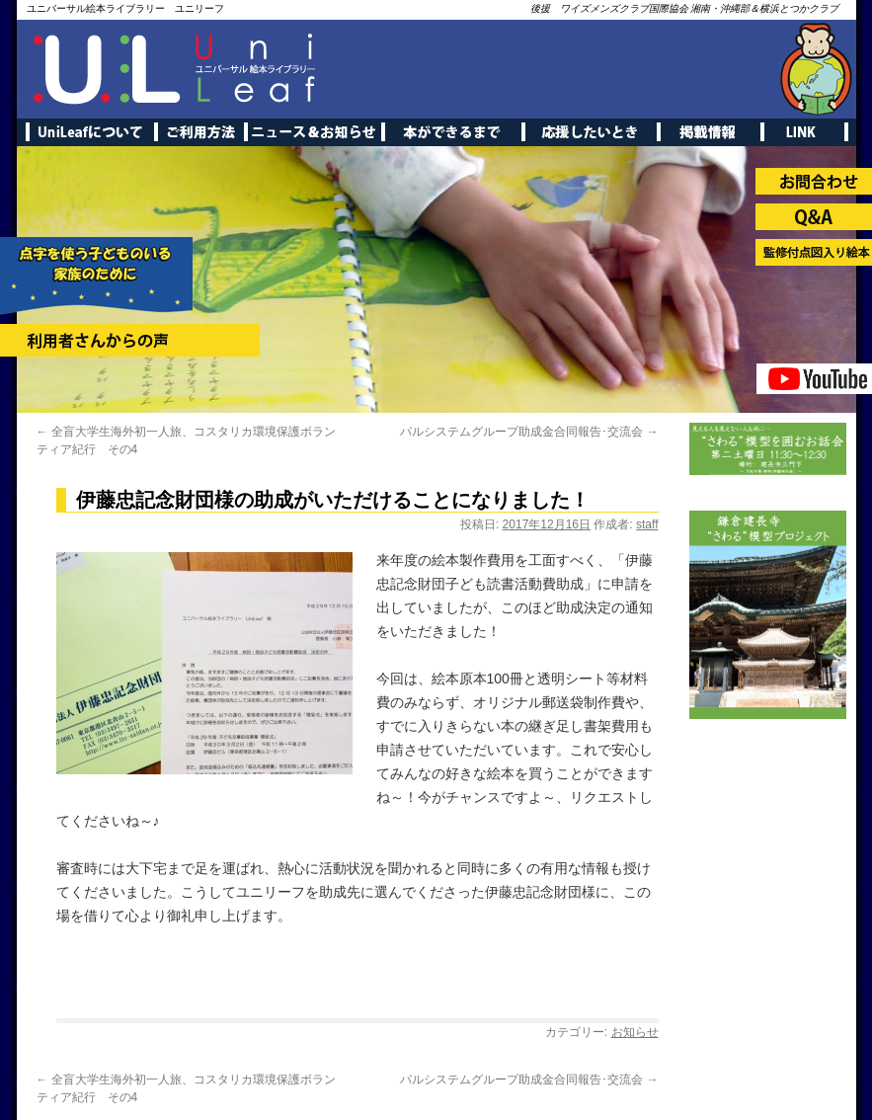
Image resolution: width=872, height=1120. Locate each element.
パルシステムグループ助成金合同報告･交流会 (529, 432)
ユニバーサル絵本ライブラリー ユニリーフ (125, 8)
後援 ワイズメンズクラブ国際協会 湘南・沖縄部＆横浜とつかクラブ (684, 8)
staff (647, 524)
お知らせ (635, 1032)
